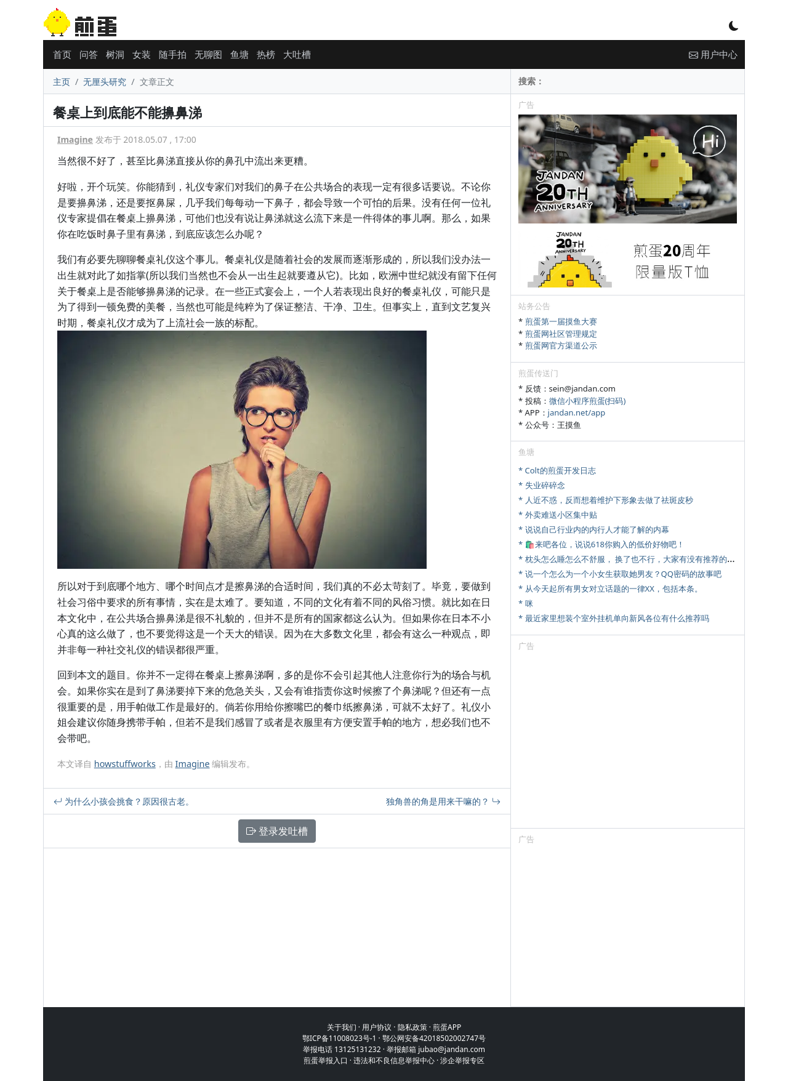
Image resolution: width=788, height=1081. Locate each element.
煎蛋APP (447, 1027)
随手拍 (173, 54)
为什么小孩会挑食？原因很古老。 (124, 801)
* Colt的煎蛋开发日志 (557, 470)
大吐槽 (297, 54)
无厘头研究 (104, 81)
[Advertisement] (627, 742)
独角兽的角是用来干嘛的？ (443, 801)
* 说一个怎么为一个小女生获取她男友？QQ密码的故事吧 (620, 573)
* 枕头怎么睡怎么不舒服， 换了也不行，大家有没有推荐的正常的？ (638, 559)
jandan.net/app (577, 412)
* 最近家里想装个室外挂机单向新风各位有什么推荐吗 (613, 618)
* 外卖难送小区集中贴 (557, 514)
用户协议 (377, 1027)
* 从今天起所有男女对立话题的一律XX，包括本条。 (610, 588)
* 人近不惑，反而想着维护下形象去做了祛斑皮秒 (605, 499)
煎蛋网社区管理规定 (561, 333)
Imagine (75, 139)
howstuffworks (125, 764)
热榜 (266, 54)
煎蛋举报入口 (326, 1060)
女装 (141, 54)
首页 (62, 54)
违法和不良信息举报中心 (394, 1060)
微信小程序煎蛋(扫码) (587, 400)
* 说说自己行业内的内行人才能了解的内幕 (593, 529)
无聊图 (208, 54)
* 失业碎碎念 (541, 485)
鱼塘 (239, 54)
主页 (61, 81)
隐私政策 (412, 1027)
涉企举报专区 (462, 1060)
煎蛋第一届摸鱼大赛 (561, 321)
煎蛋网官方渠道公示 (561, 345)
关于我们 (341, 1027)
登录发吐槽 (277, 831)
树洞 (115, 54)
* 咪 (525, 603)
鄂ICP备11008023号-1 (339, 1038)
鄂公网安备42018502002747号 (434, 1038)
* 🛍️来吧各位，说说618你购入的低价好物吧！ (601, 544)
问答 (88, 54)
